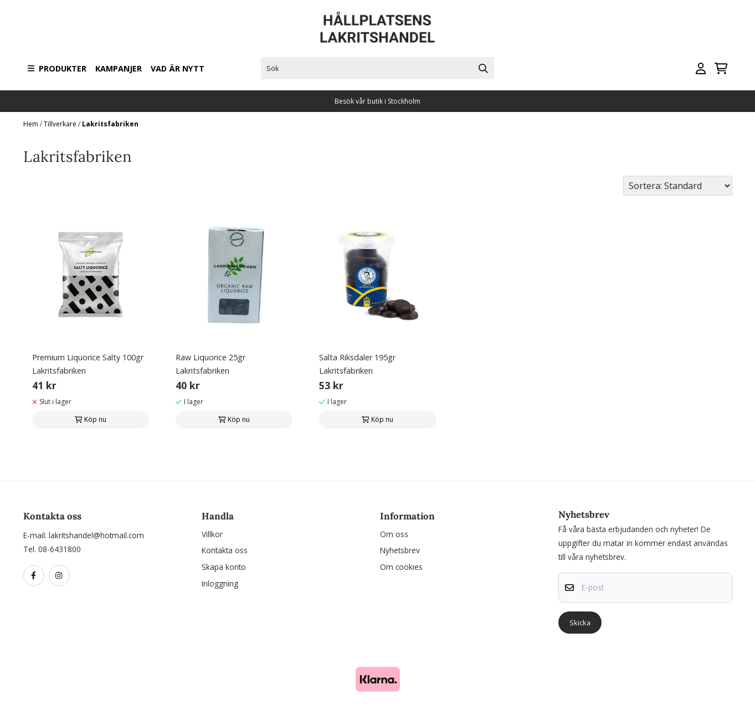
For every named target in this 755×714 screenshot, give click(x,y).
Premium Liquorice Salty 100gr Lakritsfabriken (87, 364)
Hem (31, 124)
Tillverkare (61, 124)
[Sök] (377, 68)
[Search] (483, 68)
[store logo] (377, 27)
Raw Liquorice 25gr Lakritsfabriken (210, 364)
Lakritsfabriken (110, 124)
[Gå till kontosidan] (700, 68)
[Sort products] (677, 186)
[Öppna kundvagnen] (721, 68)
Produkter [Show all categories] (57, 68)
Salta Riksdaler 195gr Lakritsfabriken (357, 364)
